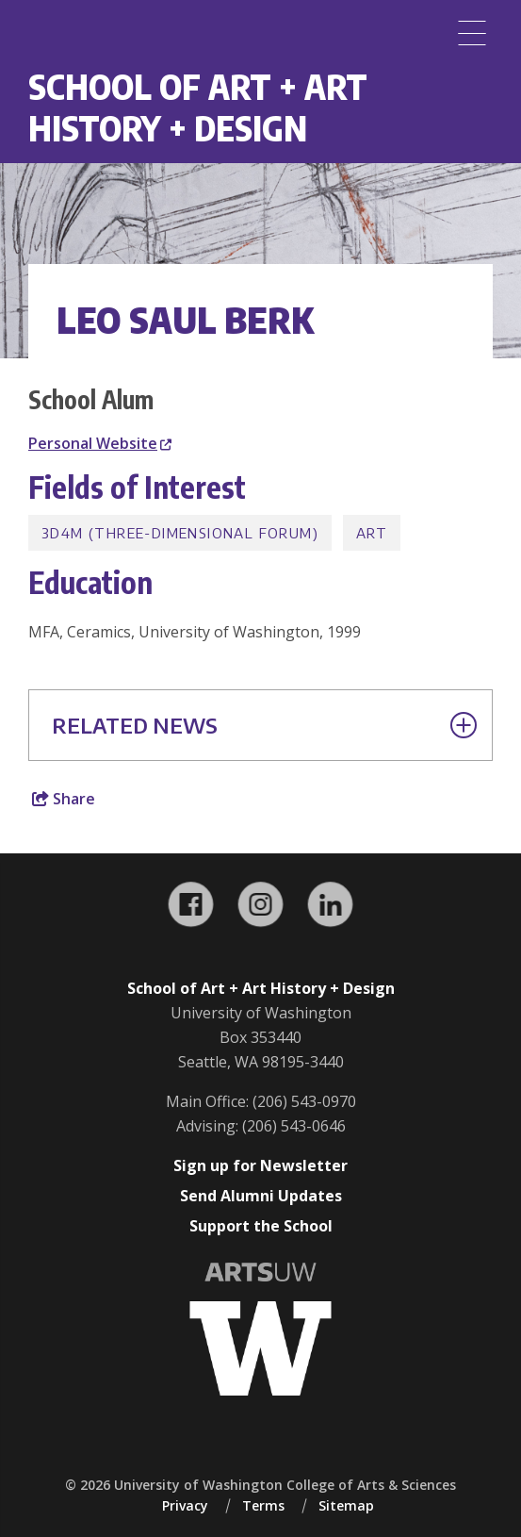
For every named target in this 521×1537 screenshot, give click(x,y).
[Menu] (472, 33)
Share (63, 798)
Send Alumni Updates (261, 1195)
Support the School (261, 1225)
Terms (263, 1505)
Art (371, 532)
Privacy (185, 1505)
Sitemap (346, 1505)
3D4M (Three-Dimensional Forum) (179, 532)
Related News (264, 725)
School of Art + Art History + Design (197, 107)
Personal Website (99, 443)
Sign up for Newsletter (260, 1165)
